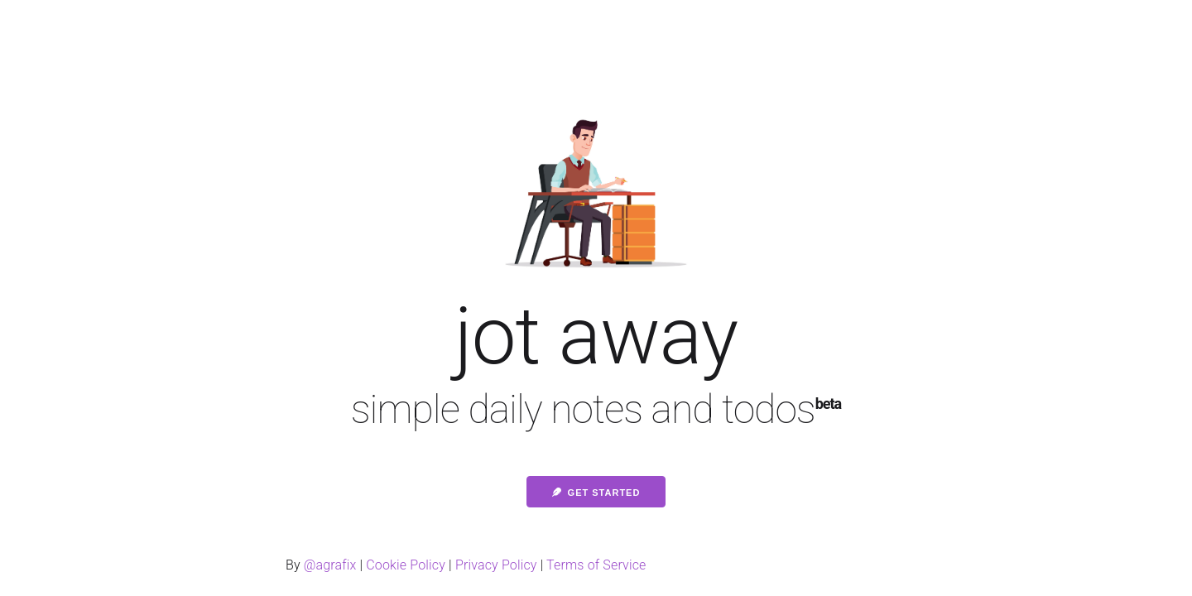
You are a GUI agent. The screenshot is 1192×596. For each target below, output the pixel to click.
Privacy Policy (496, 565)
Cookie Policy (405, 565)
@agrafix (330, 565)
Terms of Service (596, 565)
